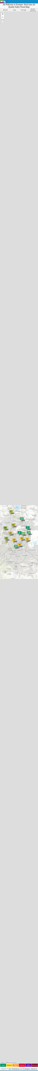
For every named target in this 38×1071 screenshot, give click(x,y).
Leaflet (2, 1062)
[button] (2, 14)
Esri (16, 1062)
